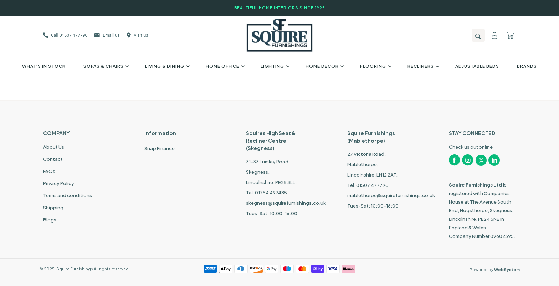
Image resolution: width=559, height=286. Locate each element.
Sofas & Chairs (105, 66)
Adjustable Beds (477, 66)
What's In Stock (44, 66)
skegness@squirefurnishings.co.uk (286, 203)
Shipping (53, 207)
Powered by (495, 269)
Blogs (49, 220)
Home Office (224, 66)
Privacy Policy (58, 183)
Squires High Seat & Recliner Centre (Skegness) (271, 140)
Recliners (422, 66)
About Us (53, 147)
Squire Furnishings (74, 268)
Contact (53, 159)
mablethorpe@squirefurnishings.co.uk (391, 195)
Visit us (137, 35)
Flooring (375, 66)
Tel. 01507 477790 (368, 185)
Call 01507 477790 (65, 35)
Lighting (274, 66)
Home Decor (324, 66)
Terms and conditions (67, 195)
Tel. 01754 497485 (266, 192)
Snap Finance (159, 148)
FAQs (49, 171)
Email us (106, 35)
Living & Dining (166, 66)
